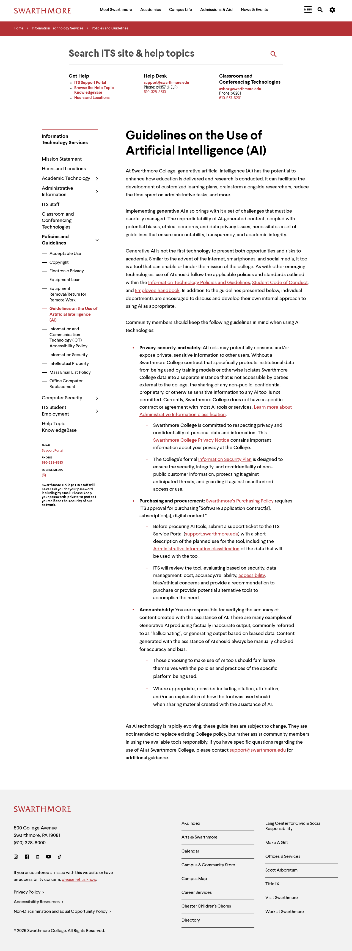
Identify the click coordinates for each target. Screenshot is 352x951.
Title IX (272, 884)
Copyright (59, 262)
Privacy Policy (29, 892)
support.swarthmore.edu (211, 534)
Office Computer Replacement (66, 384)
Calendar (190, 851)
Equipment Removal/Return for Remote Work (68, 295)
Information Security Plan (225, 459)
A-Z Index (191, 823)
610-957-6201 (230, 98)
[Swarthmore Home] (43, 810)
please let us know (79, 880)
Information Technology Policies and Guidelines (199, 282)
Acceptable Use (65, 254)
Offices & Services (282, 856)
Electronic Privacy (67, 271)
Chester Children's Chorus (206, 906)
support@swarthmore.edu (258, 750)
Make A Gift (276, 843)
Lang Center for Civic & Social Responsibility (293, 826)
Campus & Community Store (208, 865)
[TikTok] (60, 857)
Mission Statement (62, 159)
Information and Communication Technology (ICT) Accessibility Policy (68, 337)
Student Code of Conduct (280, 282)
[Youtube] (48, 857)
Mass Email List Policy (70, 372)
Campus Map (194, 879)
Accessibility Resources (39, 902)
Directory (191, 920)
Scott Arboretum (281, 870)
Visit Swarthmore (281, 898)
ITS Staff (50, 204)
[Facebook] (27, 857)
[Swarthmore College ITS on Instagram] (47, 476)
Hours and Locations (64, 168)
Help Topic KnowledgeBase (59, 427)
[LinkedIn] (38, 857)
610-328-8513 (155, 92)
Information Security (69, 355)
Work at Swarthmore (284, 912)
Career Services (197, 892)
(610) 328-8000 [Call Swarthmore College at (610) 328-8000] (30, 842)
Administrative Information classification (196, 548)
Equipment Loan (65, 280)
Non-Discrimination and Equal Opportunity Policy (62, 912)
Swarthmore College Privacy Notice (191, 440)
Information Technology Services (65, 139)
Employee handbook (157, 290)
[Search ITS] (273, 54)
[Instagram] (17, 857)
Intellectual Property (69, 364)
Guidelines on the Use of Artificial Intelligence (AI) (74, 315)
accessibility (251, 575)
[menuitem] (116, 11)
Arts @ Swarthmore (200, 837)
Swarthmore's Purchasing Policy (240, 501)
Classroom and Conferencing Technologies (58, 221)
